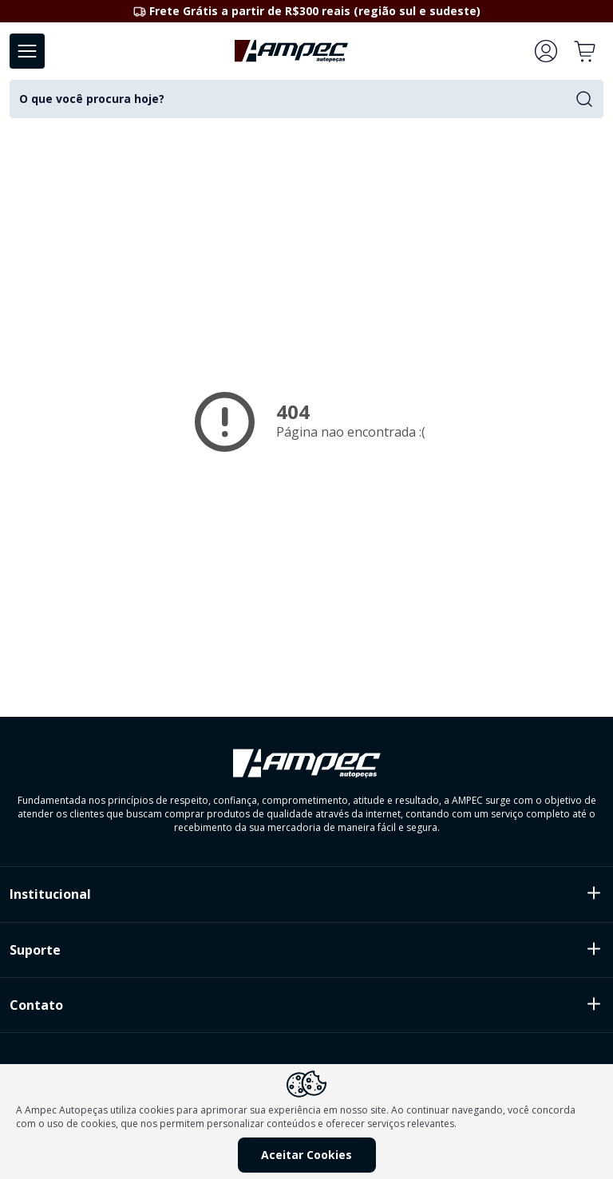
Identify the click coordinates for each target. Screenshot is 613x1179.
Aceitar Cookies (306, 1154)
